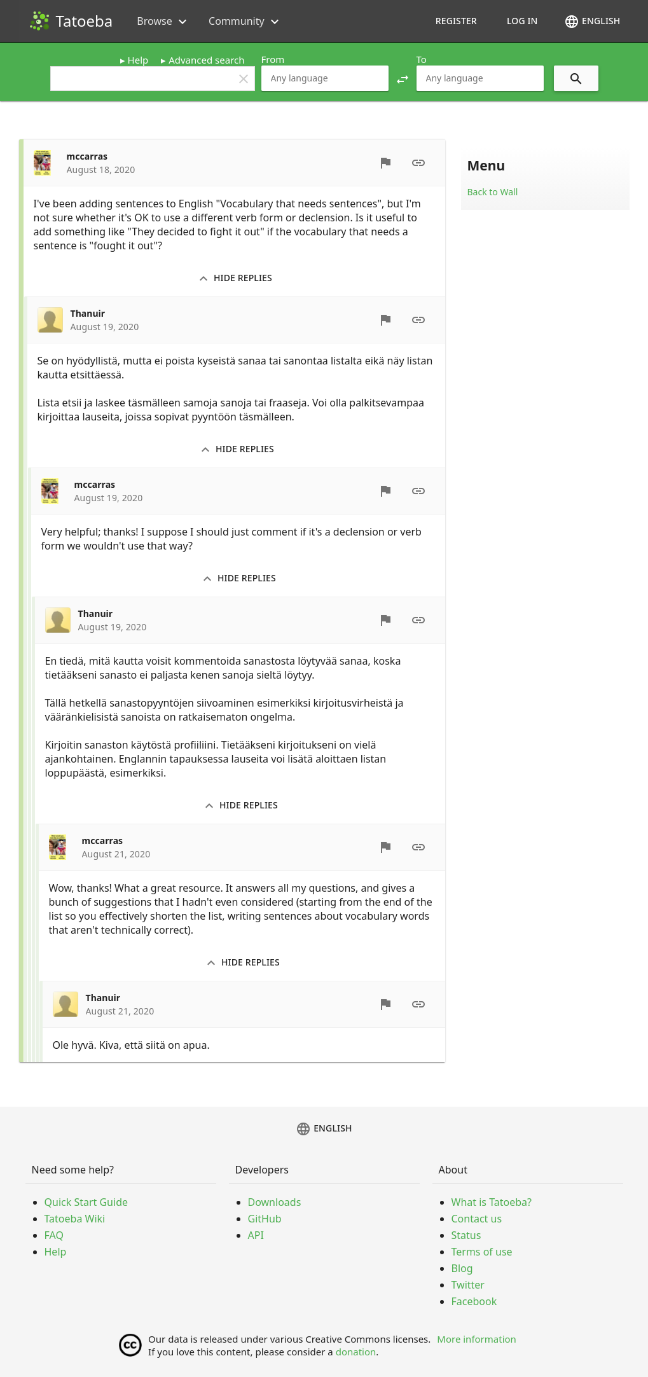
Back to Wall (492, 192)
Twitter (468, 1285)
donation (356, 1351)
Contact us (477, 1219)
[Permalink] (418, 163)
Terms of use (482, 1252)
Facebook (474, 1301)
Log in (522, 21)
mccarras (87, 156)
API (256, 1235)
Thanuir (88, 313)
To (422, 59)
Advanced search (206, 59)
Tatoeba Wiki (75, 1219)
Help (138, 59)
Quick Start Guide (86, 1202)
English (592, 21)
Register (456, 21)
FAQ (54, 1235)
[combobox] (325, 78)
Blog (462, 1268)
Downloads (274, 1202)
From (273, 59)
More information (476, 1338)
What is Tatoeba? (492, 1202)
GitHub (265, 1219)
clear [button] (243, 78)
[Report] (385, 163)
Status (466, 1235)
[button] (403, 78)
